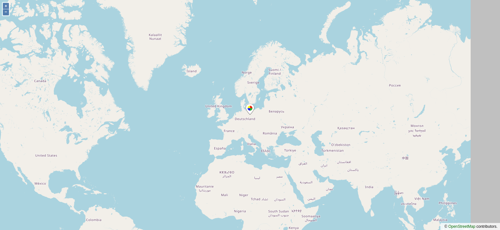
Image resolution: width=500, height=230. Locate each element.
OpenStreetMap (461, 226)
